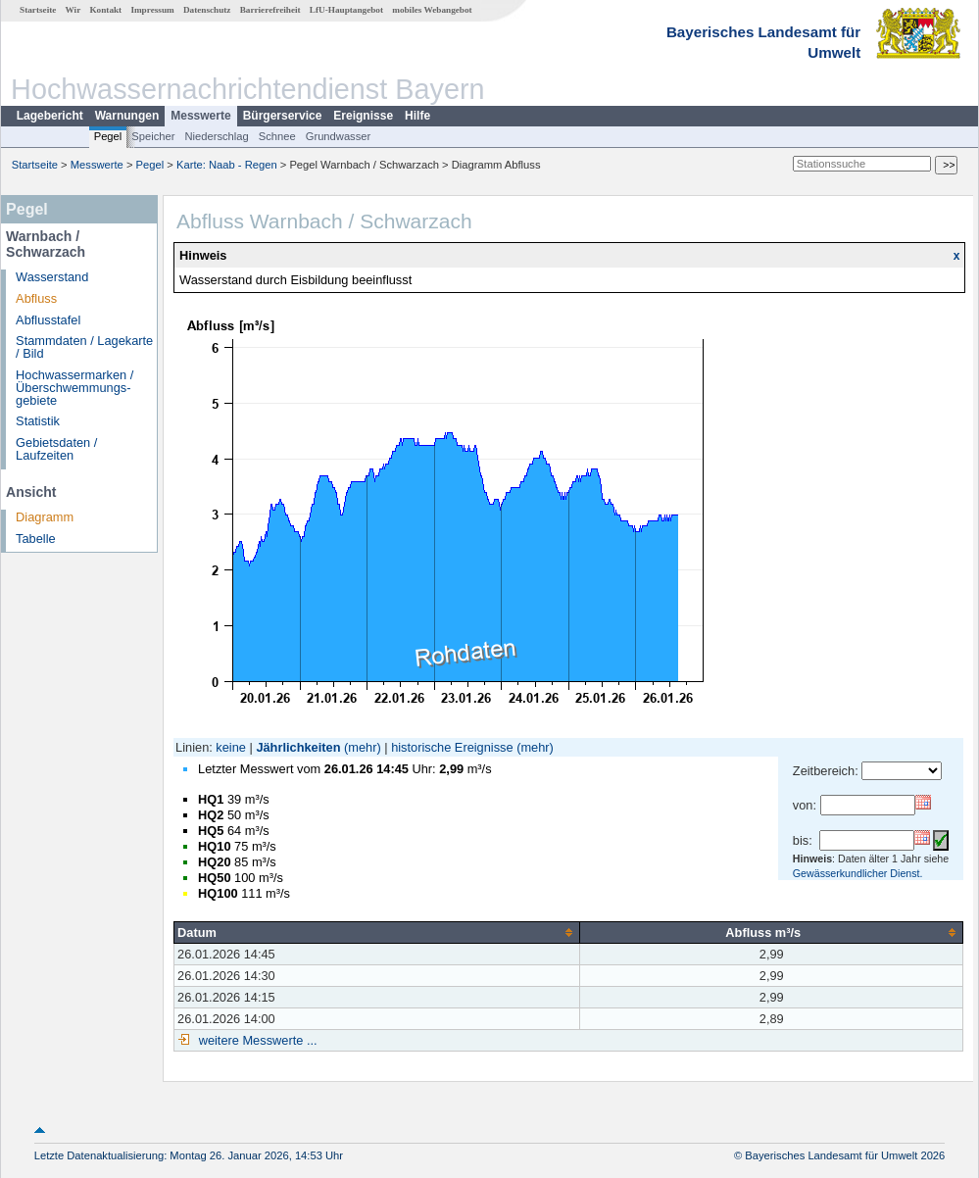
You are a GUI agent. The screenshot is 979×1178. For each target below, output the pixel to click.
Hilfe (417, 116)
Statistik (38, 421)
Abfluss (36, 298)
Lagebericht (50, 116)
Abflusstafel (48, 320)
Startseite (38, 10)
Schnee (277, 136)
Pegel (108, 136)
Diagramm (44, 517)
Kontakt (105, 10)
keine (231, 747)
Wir (73, 10)
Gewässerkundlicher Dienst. (858, 873)
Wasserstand (52, 277)
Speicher (152, 136)
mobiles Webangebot (431, 10)
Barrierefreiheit (270, 10)
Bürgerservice (282, 116)
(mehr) (362, 747)
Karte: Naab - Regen (226, 165)
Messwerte (200, 116)
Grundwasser (338, 136)
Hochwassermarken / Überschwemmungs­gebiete (74, 388)
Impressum (151, 10)
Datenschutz (207, 10)
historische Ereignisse (452, 747)
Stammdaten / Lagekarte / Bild (84, 347)
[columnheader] (377, 932)
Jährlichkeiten (298, 747)
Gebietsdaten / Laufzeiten (56, 449)
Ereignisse (363, 116)
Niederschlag (216, 136)
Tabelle (36, 538)
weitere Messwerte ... (256, 1040)
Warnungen (127, 116)
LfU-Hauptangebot (346, 10)
